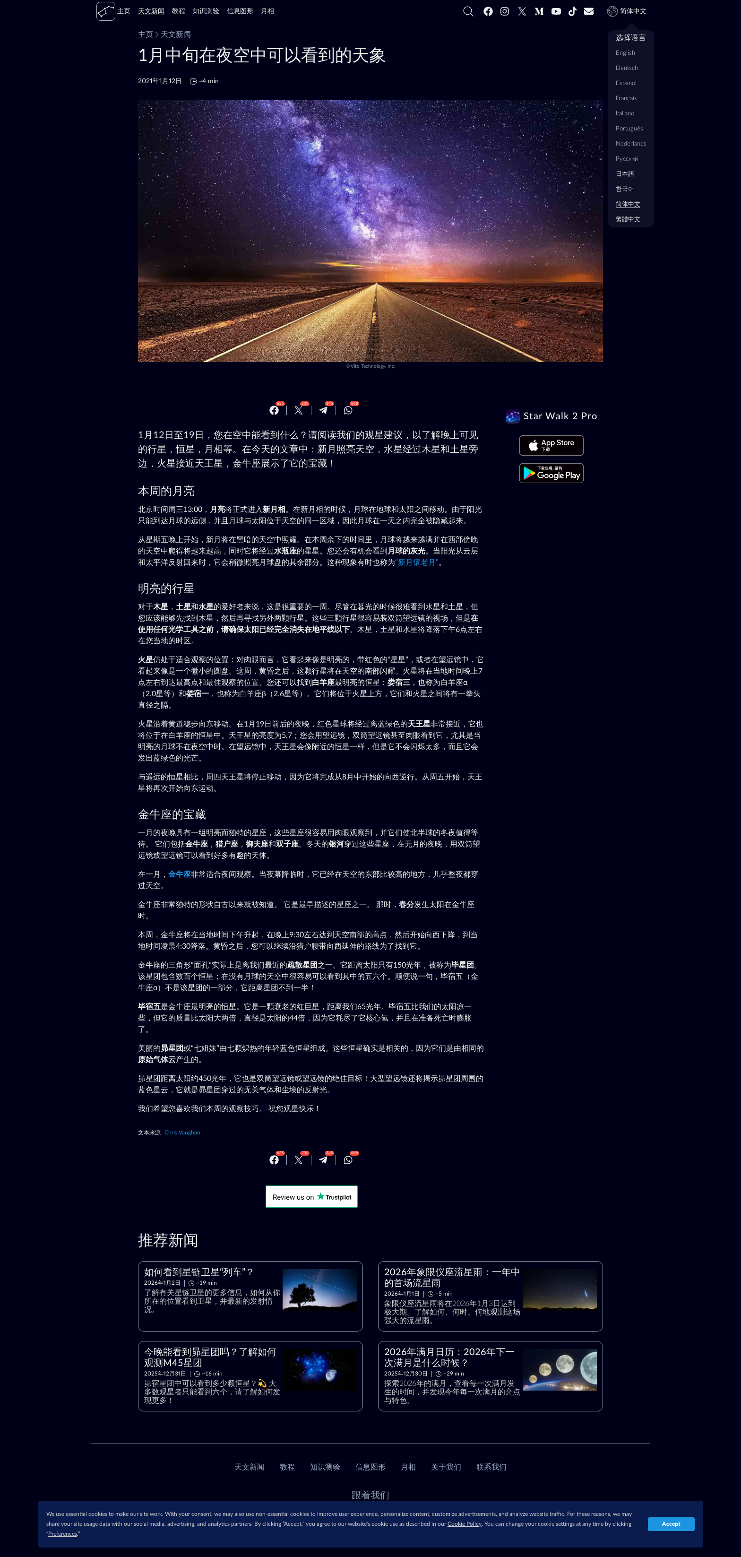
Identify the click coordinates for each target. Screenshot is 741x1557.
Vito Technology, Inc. (373, 366)
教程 (287, 1467)
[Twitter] (522, 11)
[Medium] (539, 11)
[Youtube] (556, 11)
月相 (408, 1467)
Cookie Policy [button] (465, 1524)
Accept (671, 1524)
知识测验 (325, 1467)
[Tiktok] (573, 11)
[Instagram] (505, 11)
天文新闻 (172, 34)
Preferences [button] (62, 1534)
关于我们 (446, 1467)
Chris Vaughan (182, 1132)
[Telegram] (323, 410)
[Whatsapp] (348, 410)
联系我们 (491, 1467)
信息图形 (370, 1467)
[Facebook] (488, 11)
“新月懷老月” (417, 562)
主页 (145, 34)
